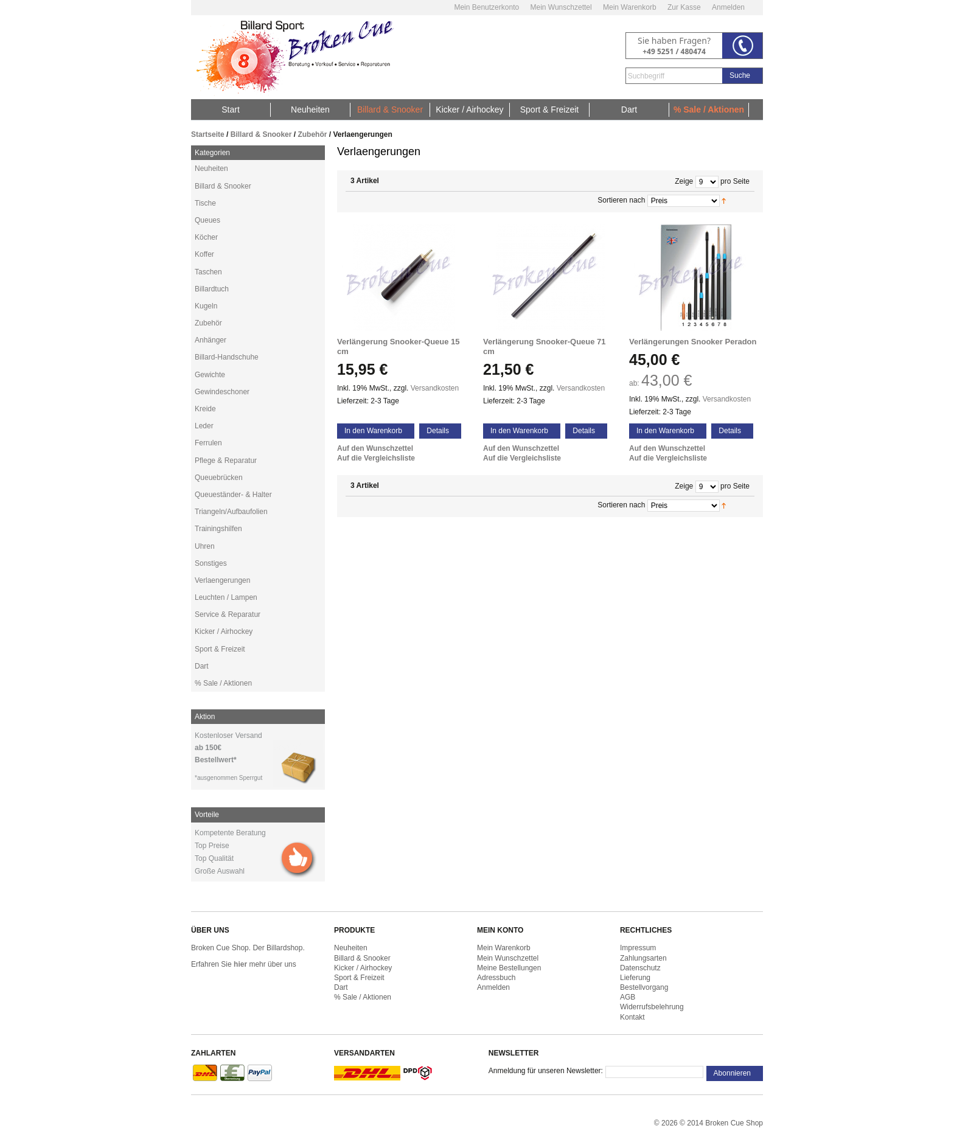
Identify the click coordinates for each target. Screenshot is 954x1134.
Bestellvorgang (644, 987)
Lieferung (635, 977)
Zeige (684, 181)
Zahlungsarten (643, 958)
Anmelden (728, 7)
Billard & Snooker (261, 134)
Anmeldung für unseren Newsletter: (546, 1070)
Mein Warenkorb (629, 7)
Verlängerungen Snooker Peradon (693, 341)
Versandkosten (435, 388)
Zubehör (312, 134)
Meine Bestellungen (509, 968)
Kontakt (632, 1017)
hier (240, 964)
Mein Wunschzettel (560, 7)
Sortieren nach (621, 200)
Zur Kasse (684, 7)
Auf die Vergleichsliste (376, 458)
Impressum (638, 948)
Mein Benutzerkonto (486, 7)
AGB (627, 997)
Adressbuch (496, 977)
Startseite (208, 134)
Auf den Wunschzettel (375, 448)
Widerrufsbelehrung (652, 1007)
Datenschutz (640, 968)
